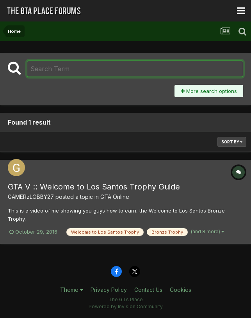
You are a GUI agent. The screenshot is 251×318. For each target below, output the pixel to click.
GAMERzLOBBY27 (31, 196)
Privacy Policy (109, 289)
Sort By (231, 141)
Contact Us (148, 289)
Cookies (180, 289)
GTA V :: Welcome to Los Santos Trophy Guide (94, 186)
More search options (209, 91)
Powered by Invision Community (126, 306)
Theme (71, 289)
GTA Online (114, 196)
